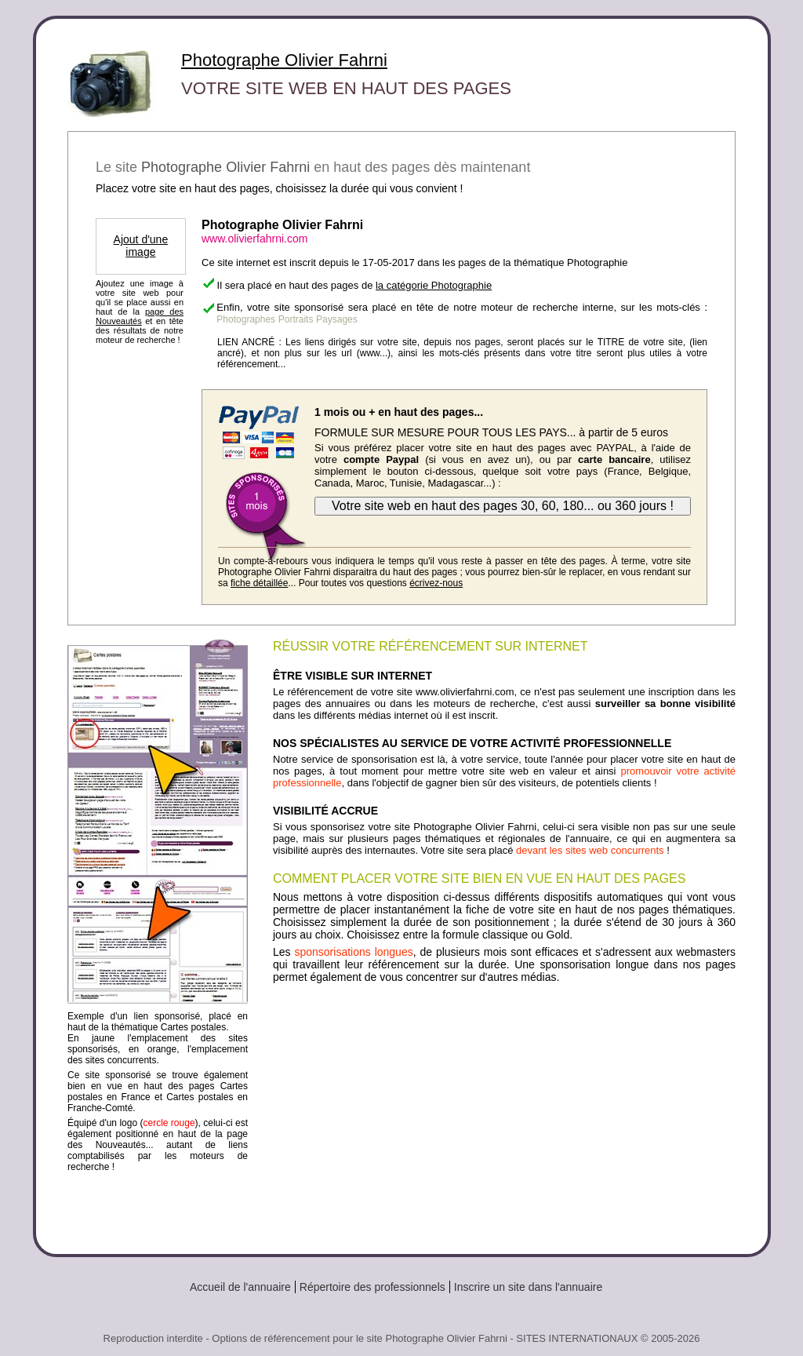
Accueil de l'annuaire (240, 1287)
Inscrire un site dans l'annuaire (528, 1287)
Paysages (337, 319)
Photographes (245, 319)
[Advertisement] (504, 1113)
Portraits (296, 319)
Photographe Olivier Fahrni (284, 60)
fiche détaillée (259, 583)
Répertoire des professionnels (372, 1287)
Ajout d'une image (141, 245)
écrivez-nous (436, 583)
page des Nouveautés (139, 316)
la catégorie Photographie (434, 285)
